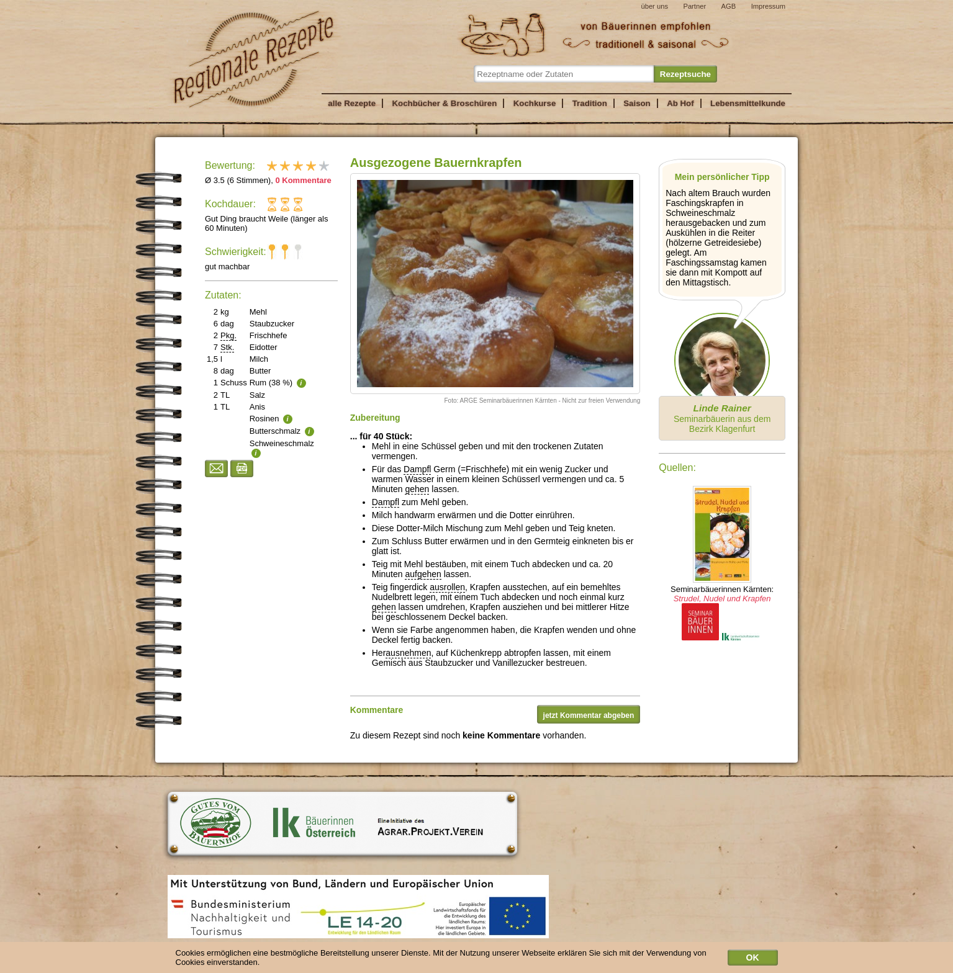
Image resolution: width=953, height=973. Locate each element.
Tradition (589, 103)
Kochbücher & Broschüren (444, 103)
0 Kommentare (303, 180)
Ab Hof (680, 103)
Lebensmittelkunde (747, 103)
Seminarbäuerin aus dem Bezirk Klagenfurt (722, 418)
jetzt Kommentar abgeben (589, 715)
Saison (637, 103)
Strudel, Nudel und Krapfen (722, 598)
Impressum (768, 6)
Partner (694, 6)
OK (752, 960)
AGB (728, 6)
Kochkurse (534, 103)
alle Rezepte (352, 103)
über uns (654, 6)
